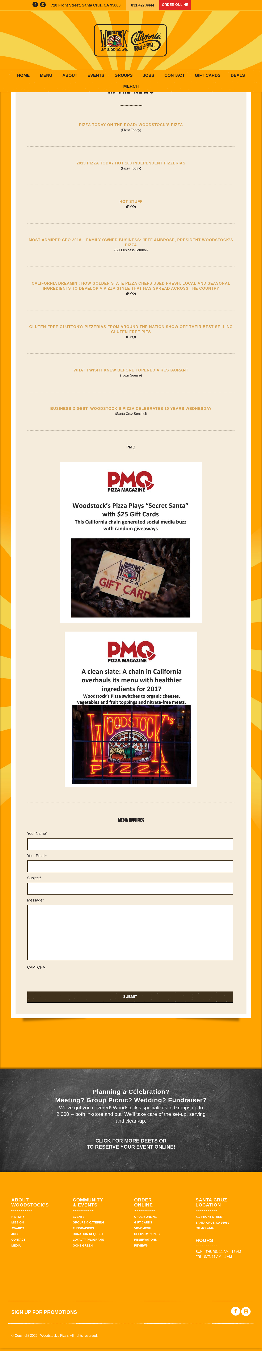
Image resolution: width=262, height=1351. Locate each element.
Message (35, 904)
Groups (123, 75)
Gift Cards (207, 75)
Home (23, 75)
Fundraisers (83, 1231)
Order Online (176, 5)
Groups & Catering (89, 1225)
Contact (174, 75)
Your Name (37, 837)
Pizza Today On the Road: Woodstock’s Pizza (131, 128)
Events (96, 75)
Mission (17, 1225)
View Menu (142, 1231)
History (17, 1220)
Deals (238, 75)
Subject (34, 881)
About (69, 75)
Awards (17, 1231)
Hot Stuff (131, 205)
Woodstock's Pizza (131, 40)
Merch (131, 86)
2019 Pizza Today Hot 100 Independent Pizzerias (130, 166)
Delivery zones (147, 1237)
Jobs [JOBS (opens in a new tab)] (148, 75)
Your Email (37, 859)
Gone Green (83, 1249)
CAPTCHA (36, 971)
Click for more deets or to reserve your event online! (131, 1147)
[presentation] (59, 983)
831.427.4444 (142, 5)
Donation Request (88, 1237)
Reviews (141, 1249)
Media (16, 1249)
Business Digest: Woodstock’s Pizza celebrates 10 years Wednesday (131, 412)
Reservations (145, 1243)
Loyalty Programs (88, 1243)
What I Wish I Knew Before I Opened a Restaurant (131, 373)
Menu (46, 75)
